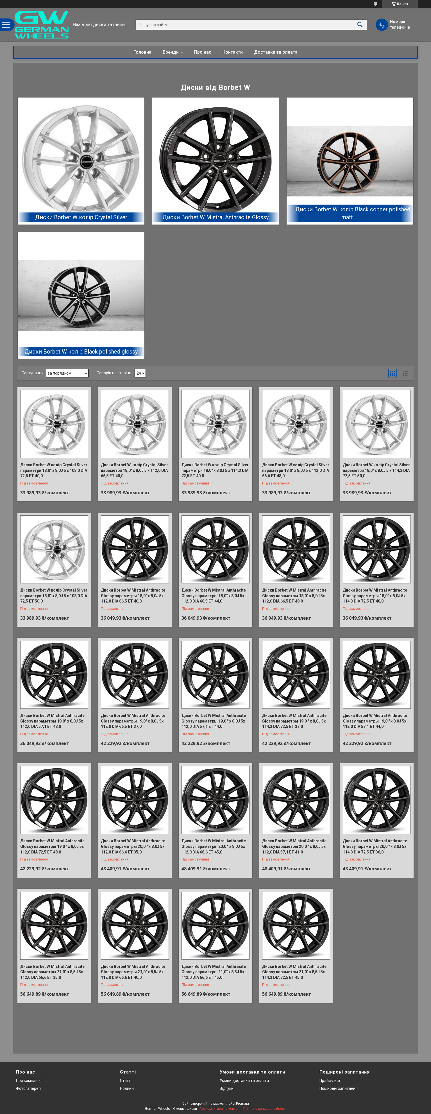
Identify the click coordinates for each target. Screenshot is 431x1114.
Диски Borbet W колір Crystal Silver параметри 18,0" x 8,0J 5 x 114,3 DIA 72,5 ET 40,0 (215, 470)
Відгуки (226, 1088)
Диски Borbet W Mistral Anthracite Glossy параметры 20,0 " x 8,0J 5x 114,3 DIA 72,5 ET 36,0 (375, 846)
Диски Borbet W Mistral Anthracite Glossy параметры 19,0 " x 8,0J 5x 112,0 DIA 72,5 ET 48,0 (52, 846)
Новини (127, 1088)
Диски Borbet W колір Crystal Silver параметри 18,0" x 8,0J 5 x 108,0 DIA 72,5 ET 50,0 (53, 595)
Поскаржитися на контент (220, 1109)
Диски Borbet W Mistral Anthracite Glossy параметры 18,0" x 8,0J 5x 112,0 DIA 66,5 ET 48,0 (294, 595)
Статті (125, 1080)
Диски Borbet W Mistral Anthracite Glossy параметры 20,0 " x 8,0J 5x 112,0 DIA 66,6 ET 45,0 (214, 846)
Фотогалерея (28, 1088)
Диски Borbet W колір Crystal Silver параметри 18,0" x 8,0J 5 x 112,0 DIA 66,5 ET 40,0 (134, 470)
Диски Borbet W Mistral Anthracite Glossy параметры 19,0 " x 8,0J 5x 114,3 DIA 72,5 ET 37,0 (294, 721)
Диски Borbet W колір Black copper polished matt (352, 213)
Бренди (171, 52)
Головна (142, 52)
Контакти (233, 52)
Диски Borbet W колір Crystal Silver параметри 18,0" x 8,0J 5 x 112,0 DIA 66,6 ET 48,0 (295, 470)
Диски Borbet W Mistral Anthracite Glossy (215, 217)
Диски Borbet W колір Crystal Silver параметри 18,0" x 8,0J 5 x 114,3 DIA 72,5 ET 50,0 (376, 470)
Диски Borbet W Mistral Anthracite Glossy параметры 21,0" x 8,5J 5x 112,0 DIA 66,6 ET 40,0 (133, 972)
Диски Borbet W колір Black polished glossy (81, 351)
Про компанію (29, 1080)
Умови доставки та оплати (244, 1080)
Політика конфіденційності (264, 1109)
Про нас (202, 52)
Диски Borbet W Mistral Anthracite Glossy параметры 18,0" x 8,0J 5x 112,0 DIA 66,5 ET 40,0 (133, 595)
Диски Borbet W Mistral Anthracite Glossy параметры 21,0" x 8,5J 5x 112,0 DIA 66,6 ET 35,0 (52, 972)
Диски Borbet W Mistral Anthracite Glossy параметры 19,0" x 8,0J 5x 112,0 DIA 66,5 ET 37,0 (133, 721)
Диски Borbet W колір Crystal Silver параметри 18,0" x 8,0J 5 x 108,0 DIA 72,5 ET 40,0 (53, 470)
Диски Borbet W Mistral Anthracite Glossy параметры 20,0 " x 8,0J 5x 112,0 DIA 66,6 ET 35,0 (133, 846)
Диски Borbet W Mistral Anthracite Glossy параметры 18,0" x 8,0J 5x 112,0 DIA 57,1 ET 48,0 (52, 721)
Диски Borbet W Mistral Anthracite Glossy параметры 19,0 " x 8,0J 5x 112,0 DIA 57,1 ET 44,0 (214, 721)
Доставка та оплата (276, 52)
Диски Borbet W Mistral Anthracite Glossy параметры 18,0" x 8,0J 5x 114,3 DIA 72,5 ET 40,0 (375, 595)
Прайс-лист (330, 1080)
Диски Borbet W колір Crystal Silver (81, 217)
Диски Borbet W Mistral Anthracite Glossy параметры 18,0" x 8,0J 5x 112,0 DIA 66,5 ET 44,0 (214, 595)
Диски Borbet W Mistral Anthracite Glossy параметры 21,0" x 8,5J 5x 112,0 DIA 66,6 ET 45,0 (214, 972)
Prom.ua (242, 1104)
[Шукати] (360, 24)
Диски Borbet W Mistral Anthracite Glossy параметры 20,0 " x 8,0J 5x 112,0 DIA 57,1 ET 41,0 (294, 846)
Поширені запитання (338, 1088)
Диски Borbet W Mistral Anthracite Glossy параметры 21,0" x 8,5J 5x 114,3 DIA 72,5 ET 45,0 (294, 972)
